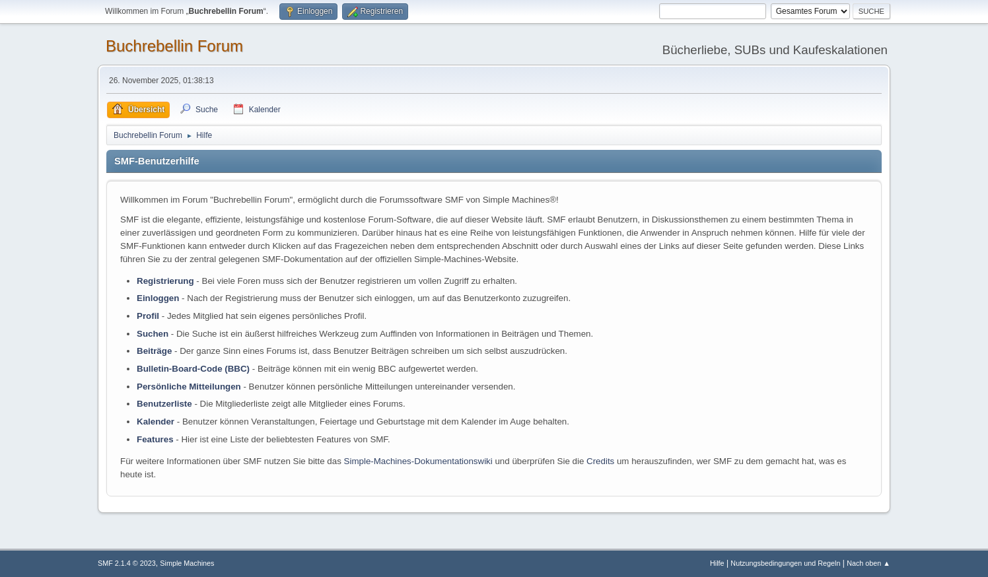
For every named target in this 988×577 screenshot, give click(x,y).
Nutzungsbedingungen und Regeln (785, 563)
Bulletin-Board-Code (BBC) (193, 369)
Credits (600, 461)
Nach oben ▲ (868, 563)
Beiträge (154, 351)
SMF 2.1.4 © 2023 (127, 563)
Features (155, 439)
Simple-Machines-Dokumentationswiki (418, 461)
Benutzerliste (164, 404)
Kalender (155, 421)
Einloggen (158, 298)
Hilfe (717, 563)
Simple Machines (187, 563)
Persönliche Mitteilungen (189, 386)
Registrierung (165, 281)
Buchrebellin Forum (174, 46)
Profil (148, 316)
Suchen (152, 334)
